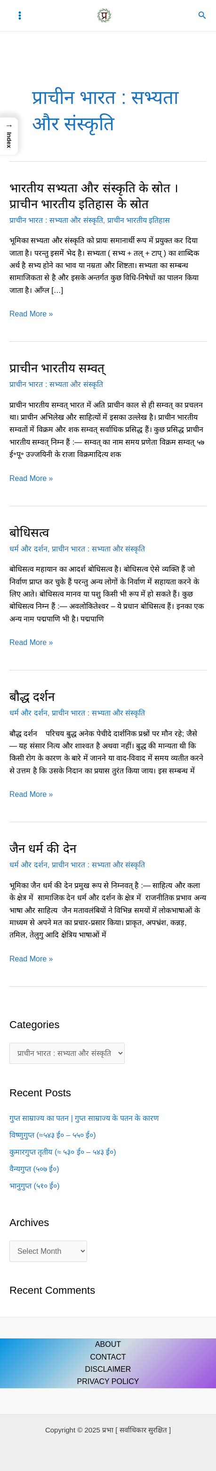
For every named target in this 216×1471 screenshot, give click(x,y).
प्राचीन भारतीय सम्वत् (56, 368)
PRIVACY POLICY (108, 1381)
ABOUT (108, 1344)
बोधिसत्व (29, 533)
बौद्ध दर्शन (32, 697)
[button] (202, 15)
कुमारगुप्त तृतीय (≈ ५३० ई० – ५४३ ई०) (62, 1152)
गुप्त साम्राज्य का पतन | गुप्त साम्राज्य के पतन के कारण (84, 1118)
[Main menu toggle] (19, 15)
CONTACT (108, 1357)
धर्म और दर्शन (28, 549)
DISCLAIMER (108, 1369)
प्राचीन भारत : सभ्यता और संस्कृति (56, 220)
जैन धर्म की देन (42, 849)
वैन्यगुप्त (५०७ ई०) (34, 1169)
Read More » (31, 314)
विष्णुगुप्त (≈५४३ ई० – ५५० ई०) (52, 1135)
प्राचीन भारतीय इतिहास (138, 220)
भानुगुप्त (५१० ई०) (34, 1186)
